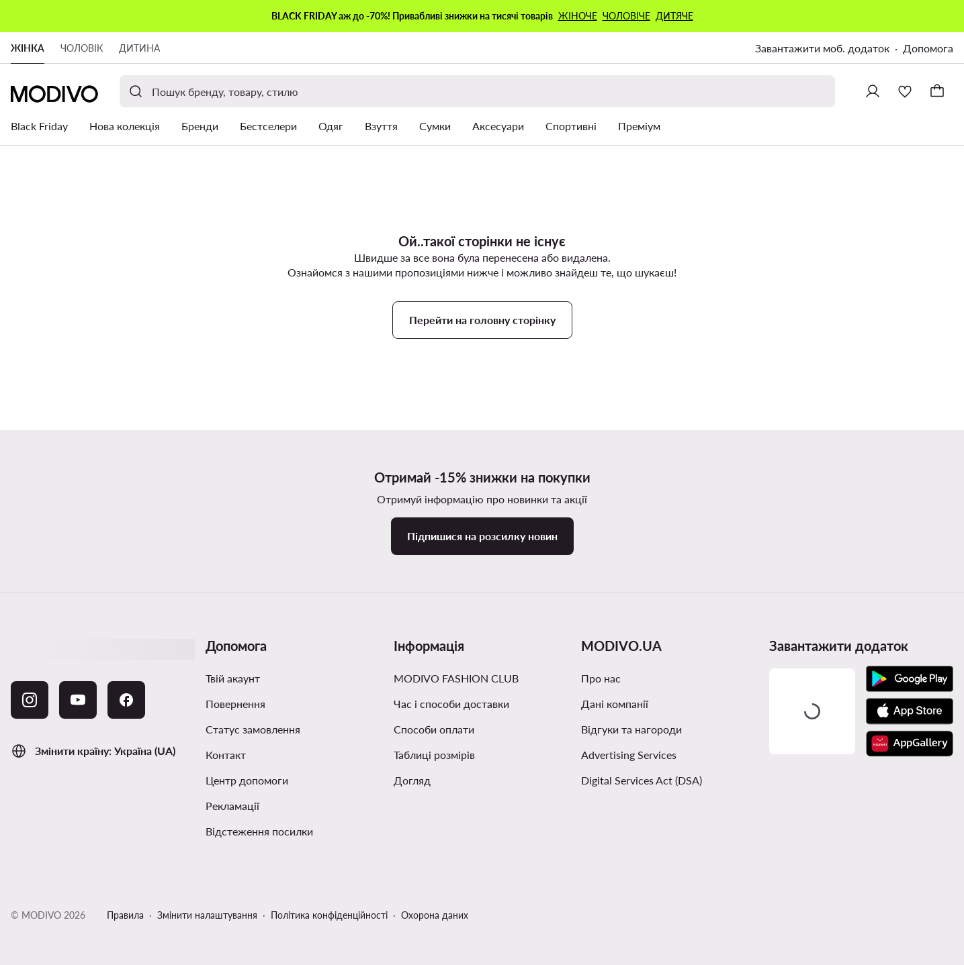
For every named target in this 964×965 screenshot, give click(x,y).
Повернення (235, 703)
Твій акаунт (233, 678)
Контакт (226, 754)
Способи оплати (434, 729)
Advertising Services (628, 754)
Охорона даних (434, 915)
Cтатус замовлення (253, 729)
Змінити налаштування (207, 915)
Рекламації (232, 805)
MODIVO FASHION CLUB (456, 678)
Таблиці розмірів (434, 754)
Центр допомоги (247, 780)
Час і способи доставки (451, 703)
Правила (125, 915)
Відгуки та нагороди (631, 729)
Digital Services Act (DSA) (641, 780)
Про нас (601, 678)
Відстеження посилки (259, 831)
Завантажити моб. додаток (822, 48)
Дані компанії (614, 703)
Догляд (412, 780)
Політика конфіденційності (329, 915)
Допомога (928, 48)
